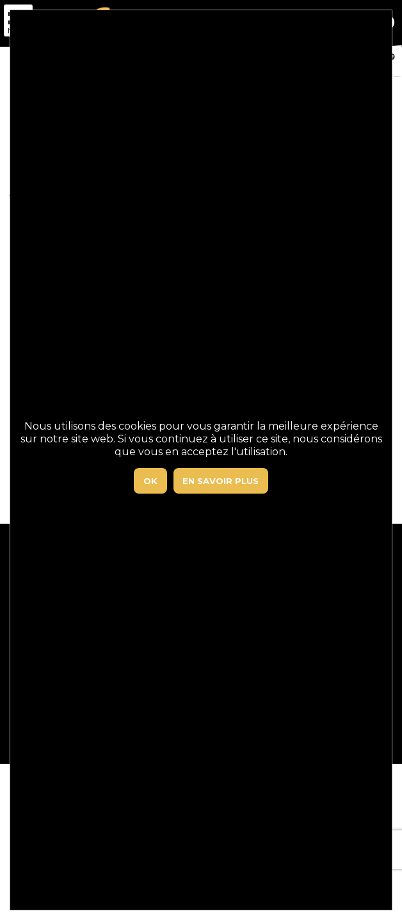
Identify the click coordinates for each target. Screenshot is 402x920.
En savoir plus (220, 481)
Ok (150, 481)
